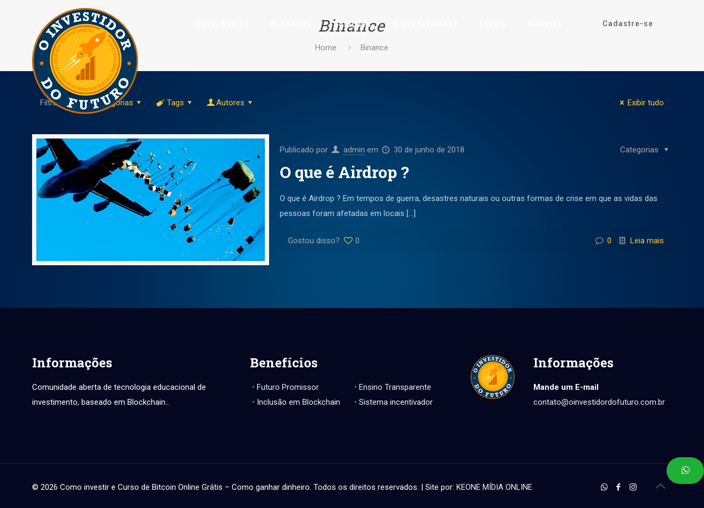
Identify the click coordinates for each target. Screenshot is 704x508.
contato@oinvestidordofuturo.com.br (599, 402)
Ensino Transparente (395, 387)
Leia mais (647, 240)
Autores (230, 102)
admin (354, 150)
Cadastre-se (627, 23)
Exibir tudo (640, 102)
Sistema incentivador (396, 402)
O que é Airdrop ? (344, 171)
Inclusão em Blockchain (298, 402)
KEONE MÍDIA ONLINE (494, 487)
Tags (174, 102)
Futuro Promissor (288, 387)
